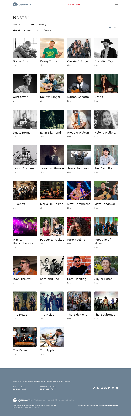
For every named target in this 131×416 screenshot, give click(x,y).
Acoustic (28, 30)
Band (38, 30)
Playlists (24, 381)
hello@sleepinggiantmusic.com (107, 405)
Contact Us (32, 381)
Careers (46, 381)
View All (16, 25)
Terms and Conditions (31, 408)
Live (32, 25)
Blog (19, 381)
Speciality (42, 25)
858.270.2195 (74, 4)
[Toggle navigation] (116, 4)
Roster (15, 381)
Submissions (53, 381)
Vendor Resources (64, 381)
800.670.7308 (44, 387)
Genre (46, 30)
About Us (39, 381)
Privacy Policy (18, 408)
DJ (25, 25)
